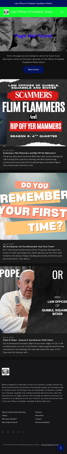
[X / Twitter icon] (13, 432)
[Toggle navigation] (62, 12)
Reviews (38, 412)
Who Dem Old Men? (9, 419)
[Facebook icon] (3, 432)
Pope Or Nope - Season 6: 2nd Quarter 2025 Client (28, 340)
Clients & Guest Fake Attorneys (14, 412)
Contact (38, 419)
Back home (33, 69)
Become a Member (42, 422)
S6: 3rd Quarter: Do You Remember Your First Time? (28, 246)
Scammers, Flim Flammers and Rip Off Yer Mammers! (29, 153)
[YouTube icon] (8, 432)
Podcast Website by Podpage (51, 445)
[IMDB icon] (18, 432)
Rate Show (39, 415)
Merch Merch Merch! (10, 422)
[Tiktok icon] (23, 432)
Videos (4, 415)
